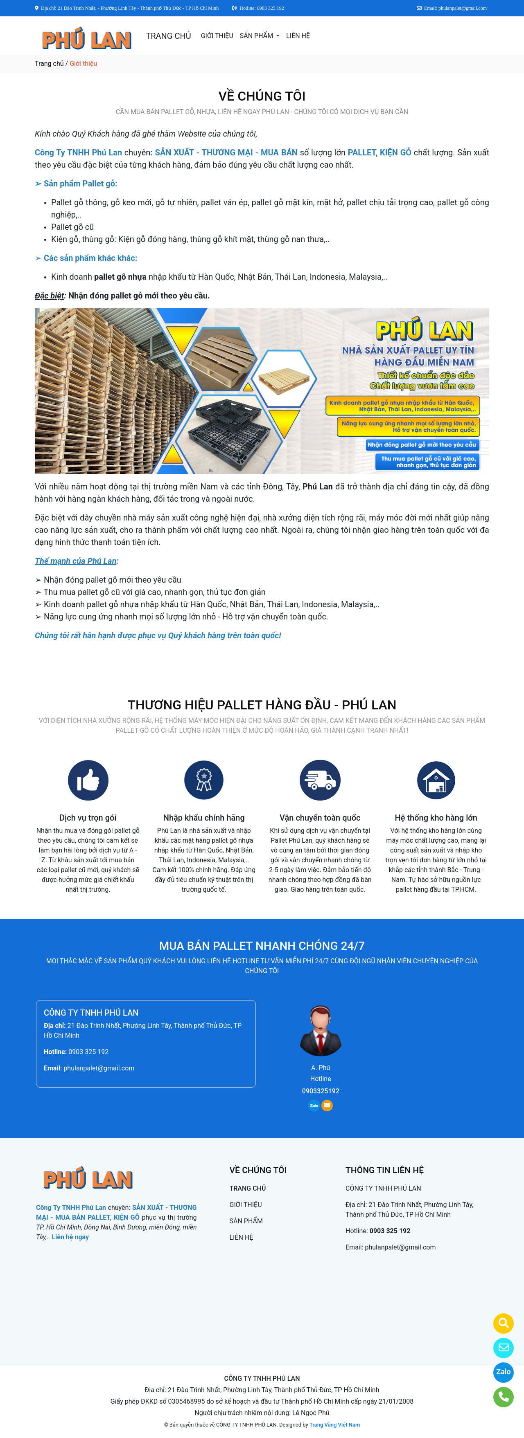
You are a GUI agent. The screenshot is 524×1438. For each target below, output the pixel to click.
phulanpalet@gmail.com (98, 1068)
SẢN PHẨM (257, 36)
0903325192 (320, 1091)
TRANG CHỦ (168, 36)
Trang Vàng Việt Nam (334, 1425)
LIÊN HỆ (298, 36)
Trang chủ (49, 63)
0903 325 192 (88, 1052)
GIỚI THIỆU (217, 36)
